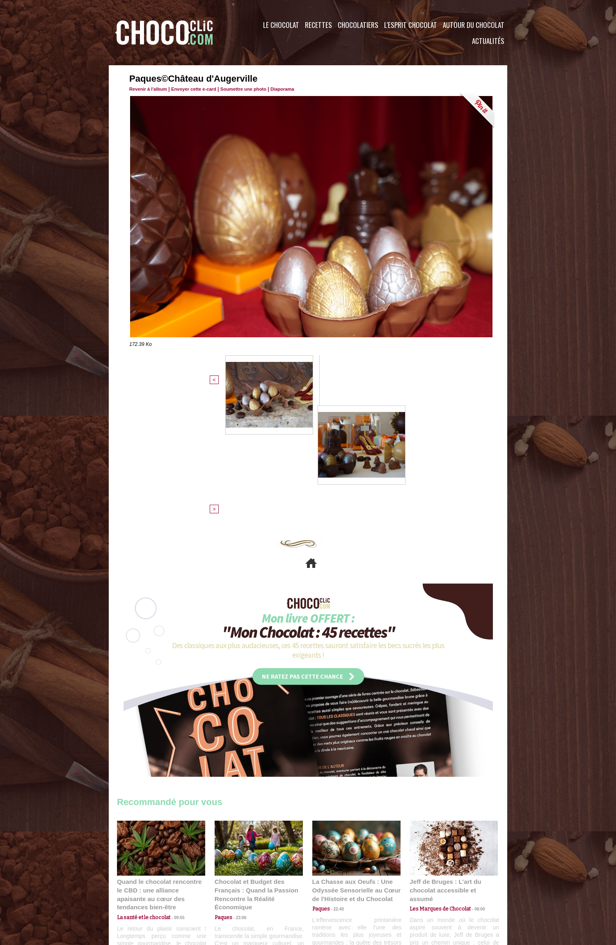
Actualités (488, 41)
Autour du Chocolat (473, 25)
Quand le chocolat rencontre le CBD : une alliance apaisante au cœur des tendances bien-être (160, 761)
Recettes (318, 25)
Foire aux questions (434, 895)
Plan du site (331, 895)
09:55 (174, 780)
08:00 (474, 771)
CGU (226, 895)
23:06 (238, 787)
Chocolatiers (358, 25)
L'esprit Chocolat (410, 25)
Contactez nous (142, 895)
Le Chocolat (281, 25)
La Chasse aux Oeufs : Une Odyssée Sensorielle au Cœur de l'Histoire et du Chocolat (353, 761)
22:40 (336, 780)
